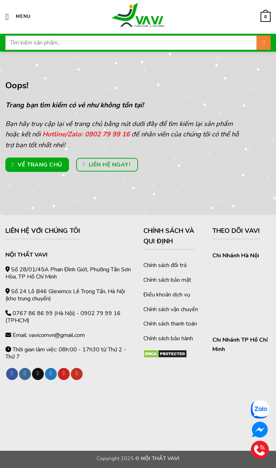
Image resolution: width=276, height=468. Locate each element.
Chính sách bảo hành (168, 338)
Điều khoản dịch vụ (166, 295)
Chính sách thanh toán (170, 324)
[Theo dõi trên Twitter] (51, 374)
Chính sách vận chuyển (170, 309)
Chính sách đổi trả (165, 265)
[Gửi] (264, 43)
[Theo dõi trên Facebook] (12, 374)
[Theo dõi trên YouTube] (77, 374)
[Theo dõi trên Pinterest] (64, 374)
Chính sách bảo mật (167, 280)
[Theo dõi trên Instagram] (25, 374)
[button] (18, 16)
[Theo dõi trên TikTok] (38, 374)
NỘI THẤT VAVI (160, 458)
